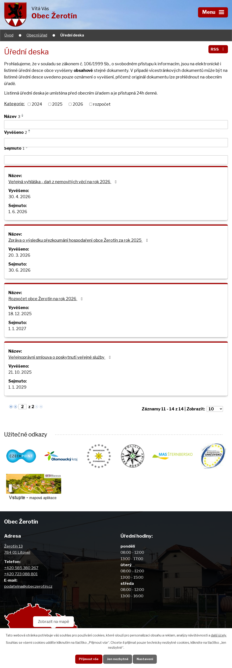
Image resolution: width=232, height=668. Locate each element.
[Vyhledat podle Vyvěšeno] (116, 142)
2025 (57, 104)
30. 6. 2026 (19, 270)
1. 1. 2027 (17, 328)
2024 (37, 104)
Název (12, 116)
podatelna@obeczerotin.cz (28, 586)
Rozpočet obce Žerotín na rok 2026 (46, 298)
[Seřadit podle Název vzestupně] (22, 114)
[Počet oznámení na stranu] (215, 409)
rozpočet (102, 104)
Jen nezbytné (117, 659)
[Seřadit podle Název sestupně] (22, 116)
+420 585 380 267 (21, 567)
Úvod (8, 35)
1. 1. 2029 (17, 387)
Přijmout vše (89, 659)
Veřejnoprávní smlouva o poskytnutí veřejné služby (60, 357)
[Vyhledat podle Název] (116, 124)
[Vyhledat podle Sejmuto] (116, 159)
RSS (218, 49)
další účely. (219, 635)
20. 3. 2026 (19, 255)
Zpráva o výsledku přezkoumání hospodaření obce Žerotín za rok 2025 (79, 240)
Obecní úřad (37, 35)
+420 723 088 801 (21, 573)
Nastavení (145, 659)
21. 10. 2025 (20, 372)
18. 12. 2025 (20, 313)
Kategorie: (14, 103)
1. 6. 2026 (17, 211)
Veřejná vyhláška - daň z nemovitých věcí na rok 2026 (63, 181)
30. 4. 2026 (19, 196)
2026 (78, 104)
